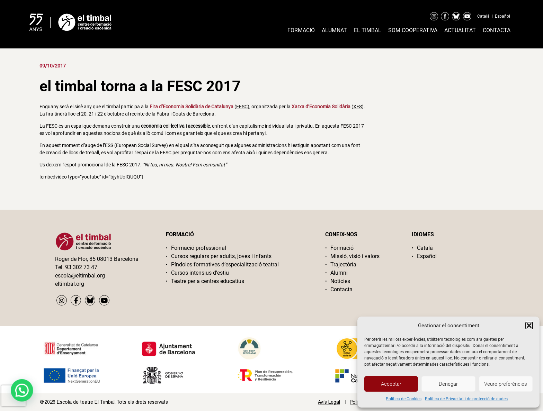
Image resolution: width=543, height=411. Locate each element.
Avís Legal (329, 402)
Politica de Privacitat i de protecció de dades (466, 398)
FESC (242, 106)
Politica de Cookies (403, 398)
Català (483, 16)
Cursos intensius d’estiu (200, 273)
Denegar (448, 384)
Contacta (496, 30)
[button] (529, 325)
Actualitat (460, 30)
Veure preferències (505, 384)
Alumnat (334, 30)
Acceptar (391, 384)
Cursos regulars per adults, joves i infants (221, 256)
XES (357, 106)
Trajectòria (343, 264)
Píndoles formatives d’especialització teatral (225, 264)
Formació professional (198, 248)
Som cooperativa (412, 30)
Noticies (340, 281)
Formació (301, 30)
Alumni (339, 273)
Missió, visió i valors (355, 256)
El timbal (367, 30)
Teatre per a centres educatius (207, 281)
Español (502, 16)
